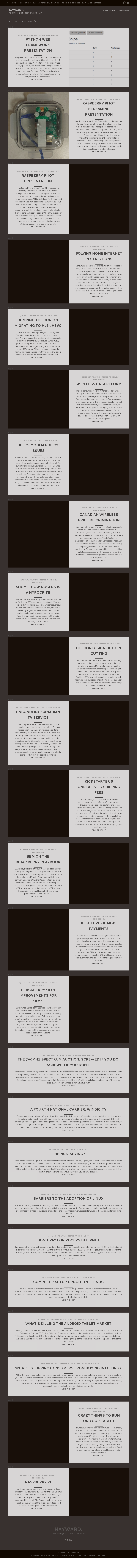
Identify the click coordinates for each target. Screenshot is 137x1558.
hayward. (16, 10)
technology (78, 3)
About (113, 10)
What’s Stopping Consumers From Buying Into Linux (68, 1368)
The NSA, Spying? (68, 1154)
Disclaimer (124, 10)
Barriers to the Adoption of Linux (68, 1198)
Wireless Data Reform (98, 384)
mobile (20, 3)
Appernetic (62, 1555)
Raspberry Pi (38, 1482)
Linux (69, 1194)
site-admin (65, 3)
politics (55, 3)
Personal (76, 1278)
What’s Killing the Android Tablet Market (68, 1324)
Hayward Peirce (36, 35)
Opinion (112, 246)
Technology (52, 35)
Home (105, 10)
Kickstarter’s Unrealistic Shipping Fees (99, 786)
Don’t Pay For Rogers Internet (68, 1240)
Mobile (113, 377)
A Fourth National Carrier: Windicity (68, 1109)
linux (13, 3)
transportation (93, 3)
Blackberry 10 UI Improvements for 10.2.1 (38, 995)
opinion (28, 3)
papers (36, 3)
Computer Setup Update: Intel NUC (68, 1282)
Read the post (38, 80)
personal (45, 3)
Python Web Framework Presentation (38, 44)
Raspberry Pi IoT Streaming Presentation (98, 108)
